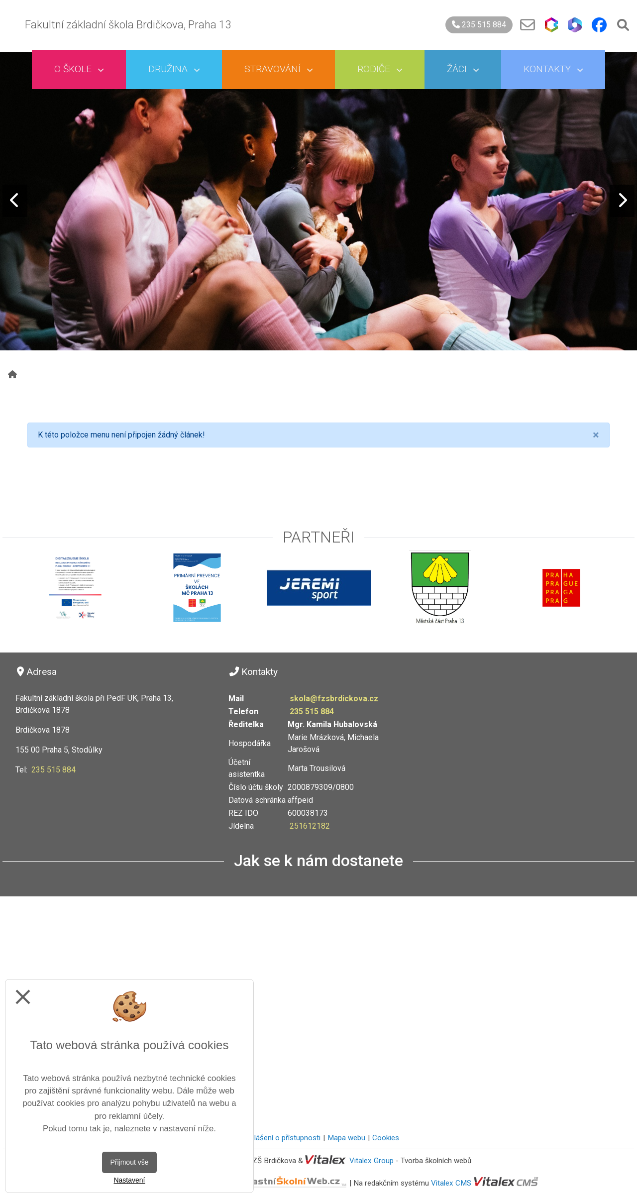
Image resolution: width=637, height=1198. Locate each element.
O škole (79, 69)
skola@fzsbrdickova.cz (334, 698)
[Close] (596, 435)
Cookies (385, 1137)
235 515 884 (479, 24)
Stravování (278, 69)
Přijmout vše (129, 1162)
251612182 (310, 826)
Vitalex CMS (451, 1182)
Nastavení (129, 1180)
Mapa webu (346, 1137)
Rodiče (379, 69)
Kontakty (553, 69)
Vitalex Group (371, 1160)
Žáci (463, 69)
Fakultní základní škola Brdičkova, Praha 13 (128, 24)
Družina (174, 69)
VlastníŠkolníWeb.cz (258, 1182)
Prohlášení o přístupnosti (279, 1137)
